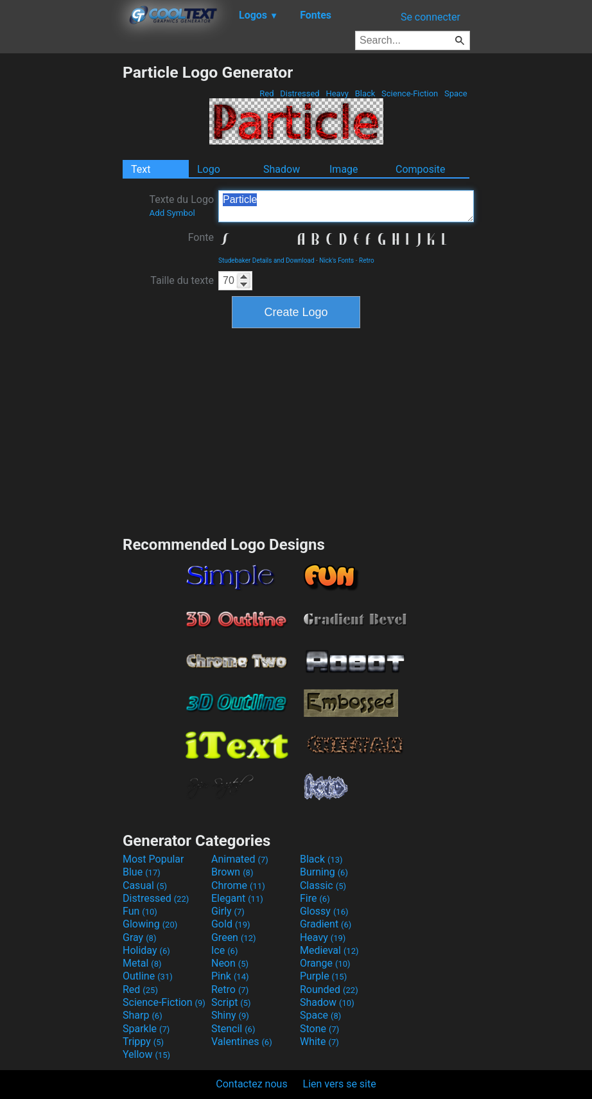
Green (233, 937)
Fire (315, 898)
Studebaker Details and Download (266, 260)
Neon (229, 963)
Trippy (143, 1041)
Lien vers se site (339, 1084)
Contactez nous (251, 1084)
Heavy (337, 93)
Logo (208, 169)
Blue (142, 872)
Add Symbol (172, 213)
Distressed (300, 93)
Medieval (329, 950)
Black (365, 93)
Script (231, 1002)
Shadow (281, 169)
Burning (324, 872)
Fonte (201, 237)
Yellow (146, 1054)
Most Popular (153, 859)
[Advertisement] (61, 255)
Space (455, 93)
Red (266, 93)
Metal (142, 963)
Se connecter (430, 17)
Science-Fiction (409, 93)
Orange (325, 963)
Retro (366, 260)
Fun (140, 911)
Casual (145, 885)
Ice (224, 950)
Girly (228, 911)
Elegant (237, 898)
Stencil (233, 1029)
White (319, 1041)
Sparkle (146, 1029)
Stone (319, 1029)
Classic (323, 885)
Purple (323, 976)
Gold (230, 924)
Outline (148, 976)
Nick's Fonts (336, 260)
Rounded (329, 989)
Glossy (324, 911)
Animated (239, 859)
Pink (230, 976)
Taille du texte (182, 280)
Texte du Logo (181, 205)
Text (140, 169)
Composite (421, 169)
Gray (139, 937)
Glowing (150, 924)
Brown (232, 872)
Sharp (142, 1015)
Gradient (325, 924)
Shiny (230, 1015)
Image (343, 169)
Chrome (238, 885)
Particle (346, 206)
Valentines (241, 1041)
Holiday (146, 950)
